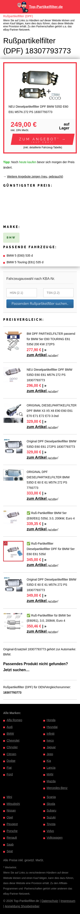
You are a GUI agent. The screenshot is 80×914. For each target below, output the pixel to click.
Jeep (50, 754)
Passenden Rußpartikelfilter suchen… (40, 304)
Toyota (51, 824)
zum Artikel (42, 355)
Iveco (50, 740)
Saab (10, 844)
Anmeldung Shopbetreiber (22, 906)
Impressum (68, 901)
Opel (10, 817)
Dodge (11, 760)
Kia (49, 760)
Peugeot (12, 824)
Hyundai (52, 727)
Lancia (51, 767)
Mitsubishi (13, 804)
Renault (12, 837)
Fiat (9, 767)
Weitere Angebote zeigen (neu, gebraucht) (35, 176)
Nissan (11, 810)
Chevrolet (13, 740)
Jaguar (51, 747)
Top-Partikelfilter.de (46, 7)
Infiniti (51, 733)
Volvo (50, 831)
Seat (10, 851)
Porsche (12, 831)
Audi (10, 727)
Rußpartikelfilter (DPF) (18, 16)
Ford (10, 774)
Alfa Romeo (14, 720)
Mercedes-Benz (57, 788)
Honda (51, 720)
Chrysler (12, 747)
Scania (51, 797)
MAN (50, 774)
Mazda (51, 781)
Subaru (51, 810)
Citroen (11, 754)
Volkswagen (55, 837)
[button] (43, 139)
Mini (9, 797)
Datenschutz (49, 901)
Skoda (51, 804)
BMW (10, 733)
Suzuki (51, 817)
